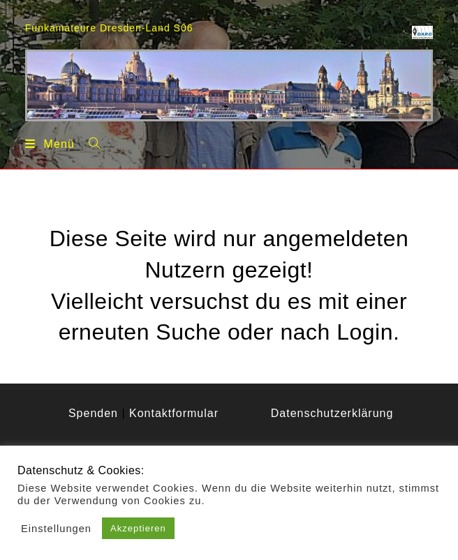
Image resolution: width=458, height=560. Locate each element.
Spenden (93, 413)
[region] (229, 85)
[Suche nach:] (89, 143)
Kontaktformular (174, 413)
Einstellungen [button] (56, 528)
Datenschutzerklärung (332, 413)
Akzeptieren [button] (138, 528)
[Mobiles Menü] (50, 143)
